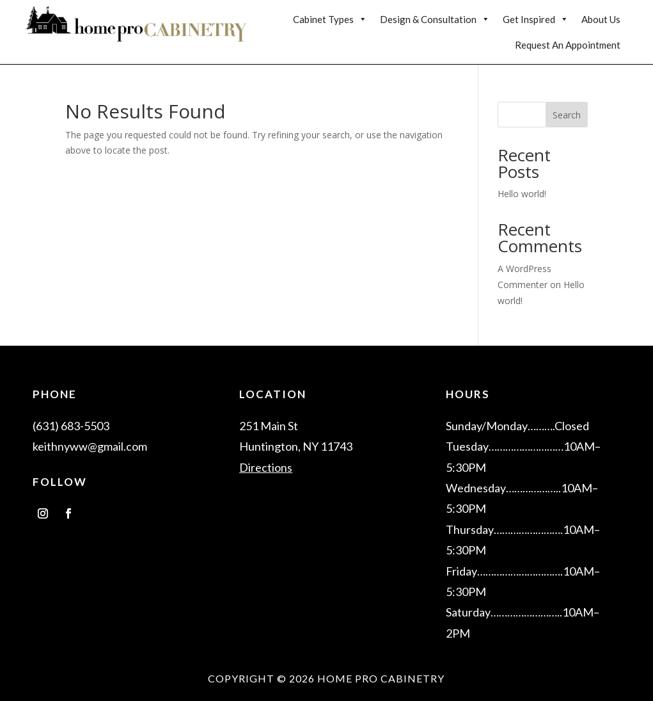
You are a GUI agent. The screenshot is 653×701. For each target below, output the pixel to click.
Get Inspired (536, 19)
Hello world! (522, 194)
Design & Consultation (435, 19)
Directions (265, 467)
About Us (600, 19)
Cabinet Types (330, 19)
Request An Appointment (567, 45)
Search (567, 115)
